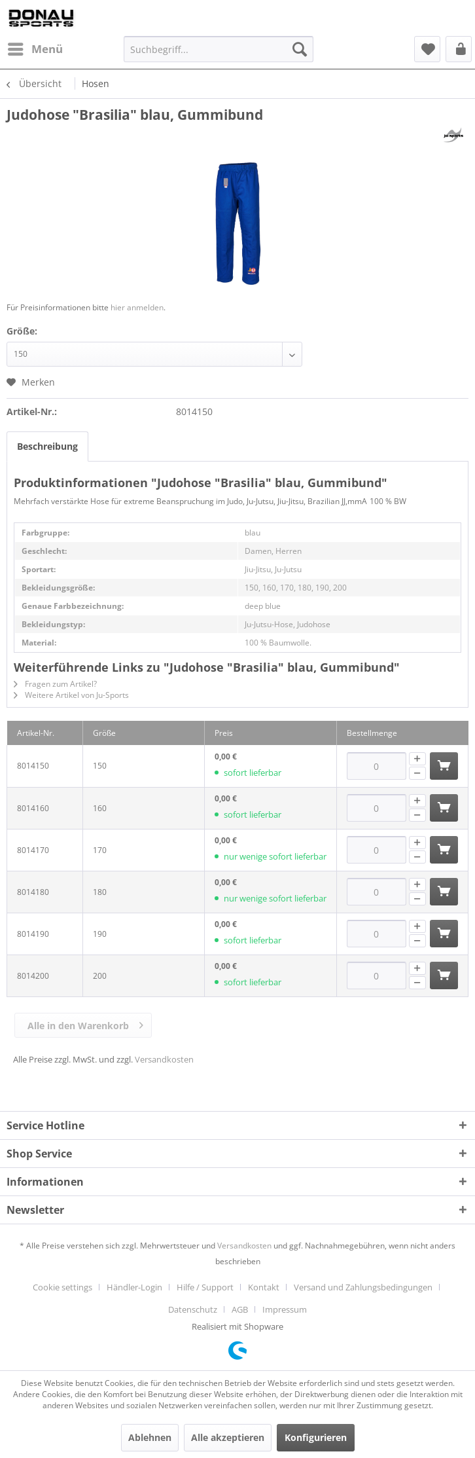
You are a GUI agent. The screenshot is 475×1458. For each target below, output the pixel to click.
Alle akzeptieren (227, 1437)
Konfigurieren (316, 1437)
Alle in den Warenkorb (85, 1023)
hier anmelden (137, 307)
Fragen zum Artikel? (55, 683)
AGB (240, 1309)
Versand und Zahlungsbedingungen (363, 1287)
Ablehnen (149, 1437)
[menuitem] (34, 49)
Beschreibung (47, 446)
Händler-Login (134, 1287)
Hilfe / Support (205, 1287)
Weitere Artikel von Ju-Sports (71, 695)
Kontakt (263, 1287)
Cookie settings (62, 1287)
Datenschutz (192, 1309)
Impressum (284, 1309)
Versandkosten (164, 1059)
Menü (35, 47)
